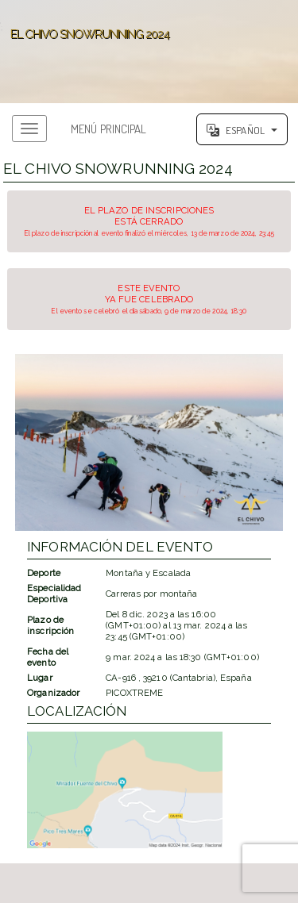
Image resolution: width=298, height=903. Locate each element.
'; (149, 51)
